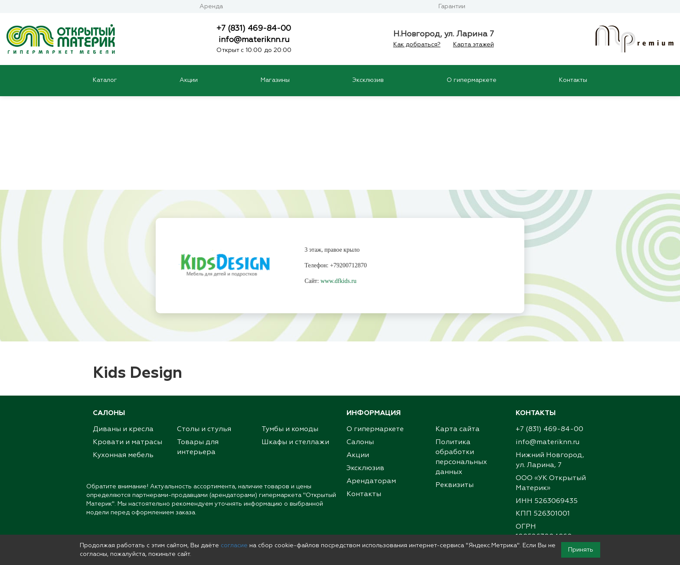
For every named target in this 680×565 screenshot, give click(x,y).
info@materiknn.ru (254, 40)
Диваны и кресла (123, 336)
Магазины (275, 80)
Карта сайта (457, 336)
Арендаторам (371, 388)
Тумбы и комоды (290, 336)
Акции (189, 80)
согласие (234, 545)
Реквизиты (454, 392)
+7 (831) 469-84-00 (253, 28)
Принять (580, 550)
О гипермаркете (472, 80)
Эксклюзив (368, 80)
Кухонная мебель (123, 362)
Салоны (360, 349)
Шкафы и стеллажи (295, 349)
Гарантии (451, 6)
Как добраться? (417, 45)
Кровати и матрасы (127, 349)
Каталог (105, 80)
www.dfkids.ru (338, 188)
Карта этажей (473, 45)
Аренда (211, 6)
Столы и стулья (204, 336)
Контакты (573, 80)
